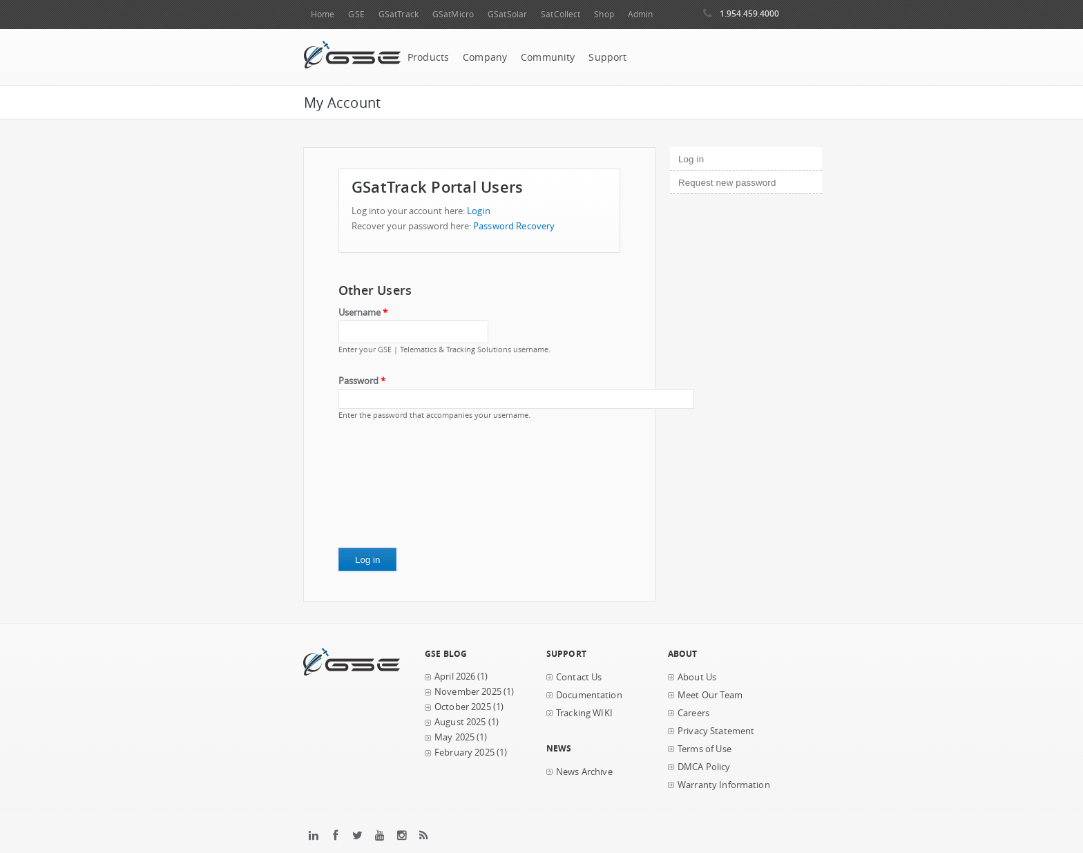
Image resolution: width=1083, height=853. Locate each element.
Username (362, 312)
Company (485, 57)
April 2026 (454, 676)
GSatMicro (453, 14)
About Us (697, 677)
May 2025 (454, 737)
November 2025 (467, 692)
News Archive (584, 772)
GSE (356, 14)
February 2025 (464, 752)
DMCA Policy (704, 767)
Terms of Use (704, 749)
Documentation (589, 695)
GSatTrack (398, 14)
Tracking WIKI (584, 713)
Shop (603, 14)
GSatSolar (507, 14)
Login (478, 211)
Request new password (727, 183)
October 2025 (462, 707)
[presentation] (395, 489)
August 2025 (460, 722)
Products (428, 57)
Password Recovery (514, 226)
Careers (693, 713)
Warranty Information (724, 785)
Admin (640, 14)
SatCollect (560, 14)
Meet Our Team (710, 695)
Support (607, 57)
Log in (714, 157)
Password (361, 381)
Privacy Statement (716, 731)
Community (548, 57)
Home (322, 14)
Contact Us (579, 677)
